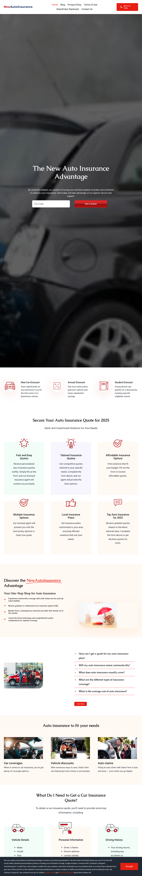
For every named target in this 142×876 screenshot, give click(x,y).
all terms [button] (62, 872)
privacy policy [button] (50, 872)
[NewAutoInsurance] (18, 7)
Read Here (69, 872)
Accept (129, 866)
